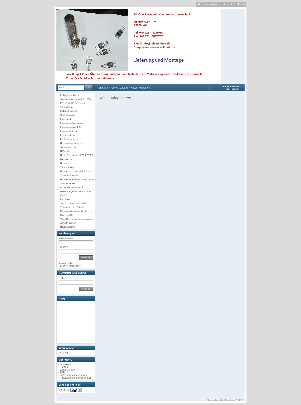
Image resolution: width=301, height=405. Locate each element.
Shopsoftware (214, 400)
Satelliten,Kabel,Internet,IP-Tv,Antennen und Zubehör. (73, 205)
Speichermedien (68, 183)
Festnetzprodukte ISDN (71, 127)
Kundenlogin (212, 4)
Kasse (241, 4)
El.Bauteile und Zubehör (71, 187)
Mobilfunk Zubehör (69, 111)
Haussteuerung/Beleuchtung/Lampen (77, 179)
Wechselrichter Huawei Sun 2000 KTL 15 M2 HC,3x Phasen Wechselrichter (75, 103)
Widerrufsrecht (67, 369)
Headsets (64, 163)
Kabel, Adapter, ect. (141, 87)
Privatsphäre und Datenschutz (75, 377)
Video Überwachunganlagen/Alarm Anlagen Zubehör (76, 221)
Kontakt (64, 367)
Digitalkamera (66, 159)
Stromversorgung (68, 147)
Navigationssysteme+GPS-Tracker (76, 171)
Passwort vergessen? (70, 266)
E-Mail (62, 278)
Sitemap (64, 352)
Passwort (63, 247)
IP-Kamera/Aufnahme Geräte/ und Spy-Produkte (76, 213)
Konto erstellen (66, 263)
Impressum (65, 364)
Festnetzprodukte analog (72, 123)
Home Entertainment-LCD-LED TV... (77, 155)
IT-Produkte (65, 151)
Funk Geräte (66, 119)
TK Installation (67, 167)
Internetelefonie (67, 135)
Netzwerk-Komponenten (71, 143)
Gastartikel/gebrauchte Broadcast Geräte (76, 193)
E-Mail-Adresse (66, 238)
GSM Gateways (67, 115)
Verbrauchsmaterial (69, 175)
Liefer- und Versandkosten (73, 375)
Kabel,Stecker (66, 199)
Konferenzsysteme (69, 139)
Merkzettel (229, 4)
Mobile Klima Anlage (69, 95)
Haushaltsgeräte (68, 227)
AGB (62, 372)
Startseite (103, 87)
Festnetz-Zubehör (120, 87)
